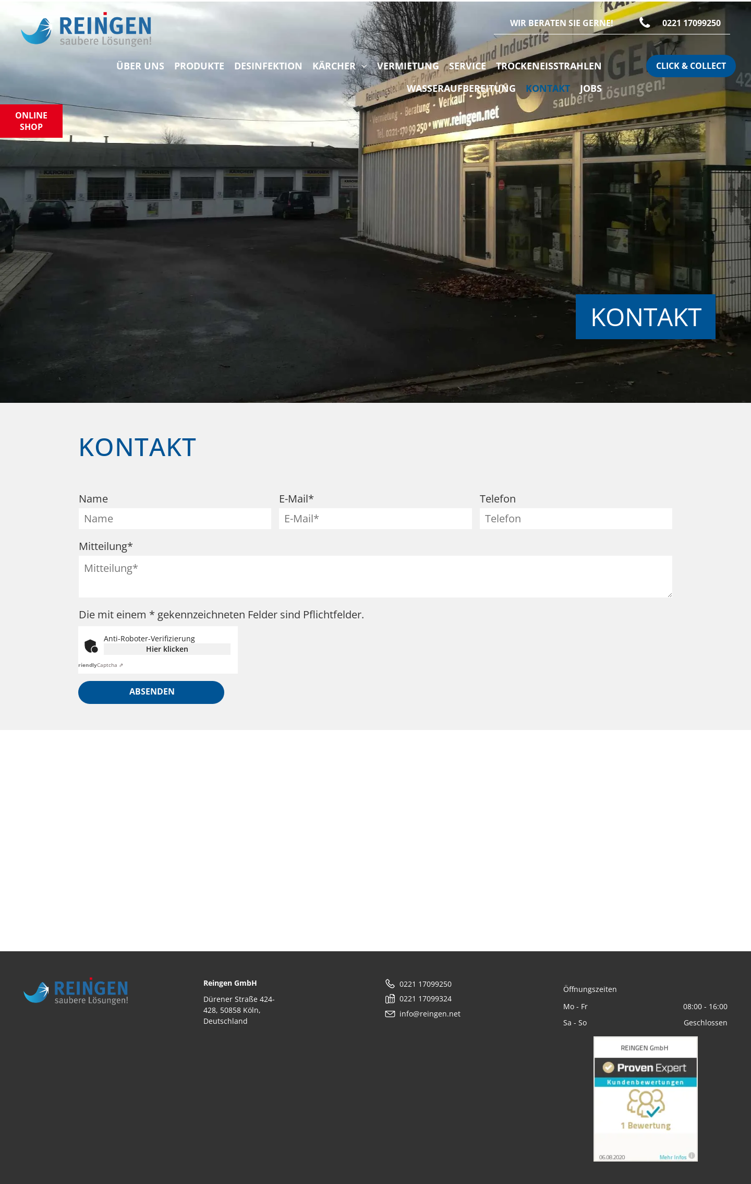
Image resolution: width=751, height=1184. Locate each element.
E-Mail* (296, 499)
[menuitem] (138, 66)
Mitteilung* (106, 546)
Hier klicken (167, 649)
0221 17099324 (425, 998)
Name (93, 499)
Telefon (498, 499)
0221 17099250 (425, 984)
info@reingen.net (430, 1014)
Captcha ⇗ (99, 664)
